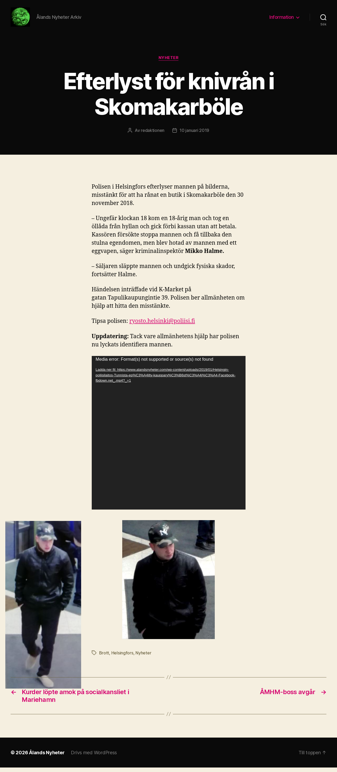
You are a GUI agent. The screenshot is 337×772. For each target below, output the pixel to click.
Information (281, 19)
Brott (104, 657)
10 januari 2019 (194, 134)
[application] (169, 437)
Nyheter (169, 62)
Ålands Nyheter (46, 757)
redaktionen (152, 134)
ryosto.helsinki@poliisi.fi (162, 325)
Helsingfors (122, 657)
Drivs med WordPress (94, 757)
